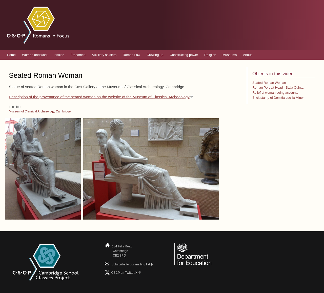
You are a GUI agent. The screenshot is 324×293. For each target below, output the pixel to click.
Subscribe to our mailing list (129, 264)
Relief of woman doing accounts (275, 92)
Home (11, 55)
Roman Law (131, 55)
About (247, 55)
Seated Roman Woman (269, 83)
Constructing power (184, 55)
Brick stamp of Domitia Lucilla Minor (278, 98)
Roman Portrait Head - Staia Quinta (277, 87)
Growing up (155, 55)
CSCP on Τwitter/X (125, 273)
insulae (59, 55)
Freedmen (78, 55)
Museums (229, 55)
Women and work (35, 55)
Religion (210, 55)
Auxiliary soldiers (104, 55)
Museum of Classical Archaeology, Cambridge (40, 111)
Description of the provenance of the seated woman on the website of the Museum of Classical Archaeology (101, 97)
